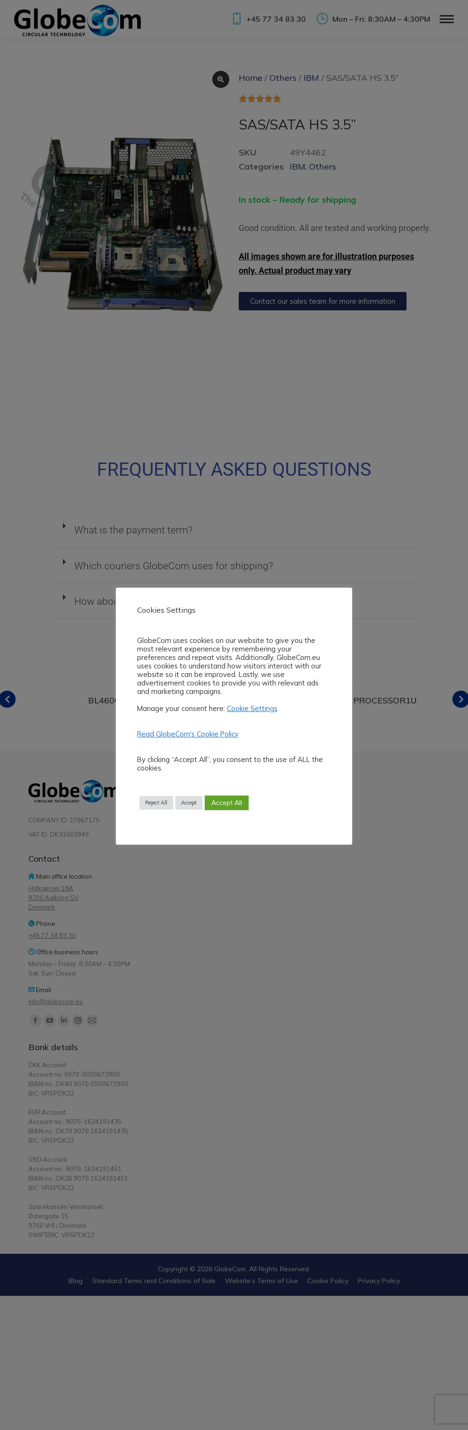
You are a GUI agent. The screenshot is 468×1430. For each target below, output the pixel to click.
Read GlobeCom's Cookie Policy (188, 733)
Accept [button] (189, 802)
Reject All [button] (156, 802)
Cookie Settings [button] (252, 708)
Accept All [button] (226, 802)
